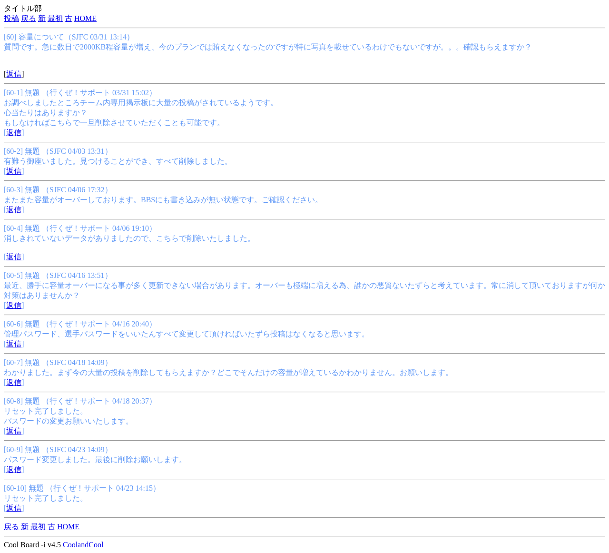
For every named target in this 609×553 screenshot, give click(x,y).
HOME (85, 18)
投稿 (11, 18)
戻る (28, 18)
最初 (55, 18)
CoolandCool (83, 545)
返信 (13, 74)
